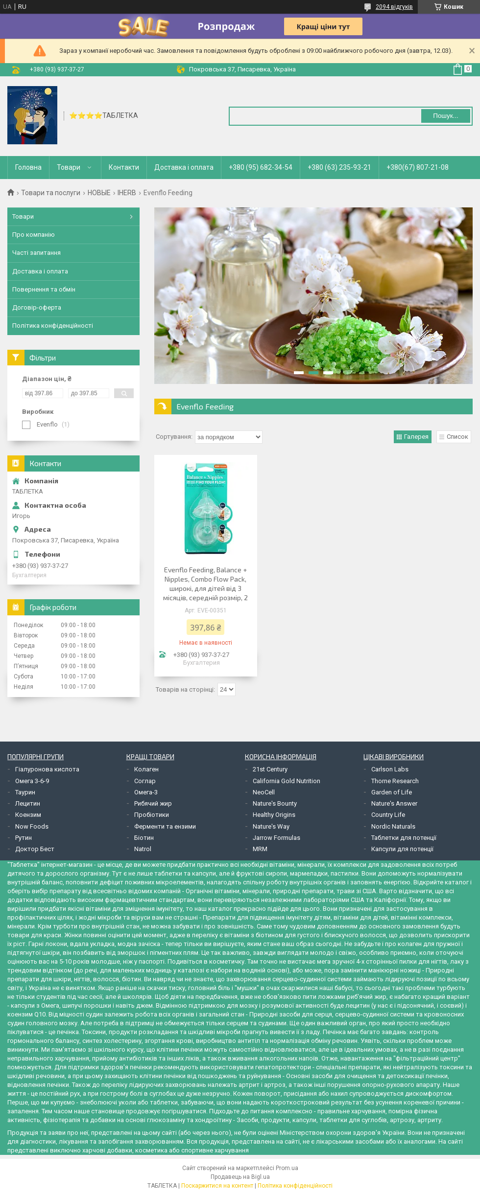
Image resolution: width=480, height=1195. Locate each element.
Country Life (388, 814)
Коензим (28, 814)
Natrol (142, 849)
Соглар (145, 781)
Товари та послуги (50, 193)
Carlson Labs (389, 769)
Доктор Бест (34, 849)
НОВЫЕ (99, 193)
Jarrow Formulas (276, 837)
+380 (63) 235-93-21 (339, 167)
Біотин (144, 837)
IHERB (127, 193)
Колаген (146, 769)
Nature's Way (271, 826)
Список (457, 436)
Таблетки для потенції (403, 837)
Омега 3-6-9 (32, 781)
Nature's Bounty (275, 803)
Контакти (124, 167)
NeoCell (264, 792)
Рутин (23, 837)
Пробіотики (151, 814)
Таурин (25, 792)
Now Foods (31, 826)
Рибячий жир (153, 803)
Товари (68, 167)
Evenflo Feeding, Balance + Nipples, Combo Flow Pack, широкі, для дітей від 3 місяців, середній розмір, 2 (205, 583)
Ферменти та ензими (165, 826)
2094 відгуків (394, 6)
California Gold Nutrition (286, 781)
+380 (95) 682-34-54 (260, 167)
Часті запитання (36, 252)
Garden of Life (391, 792)
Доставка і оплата (184, 167)
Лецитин (27, 803)
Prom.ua (287, 1168)
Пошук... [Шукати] (445, 115)
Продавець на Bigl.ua (240, 1176)
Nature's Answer (394, 803)
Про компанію (33, 234)
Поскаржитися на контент (217, 1185)
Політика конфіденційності (52, 325)
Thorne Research (395, 781)
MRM (260, 849)
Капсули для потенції (402, 849)
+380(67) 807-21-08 (417, 167)
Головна (28, 167)
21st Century (270, 769)
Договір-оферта (36, 307)
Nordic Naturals (393, 826)
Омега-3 (146, 792)
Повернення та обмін (43, 289)
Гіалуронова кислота (47, 769)
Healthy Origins (274, 814)
